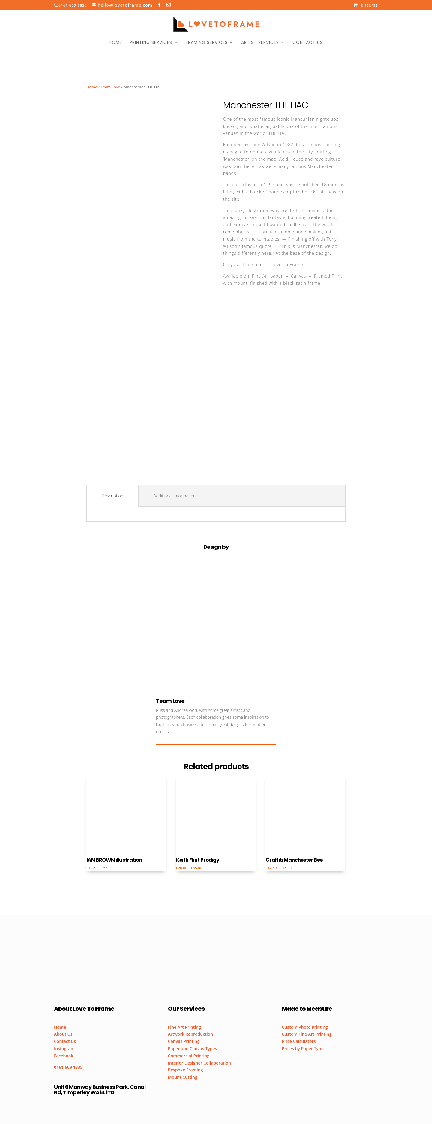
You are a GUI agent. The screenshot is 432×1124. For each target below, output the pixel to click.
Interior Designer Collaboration (199, 1063)
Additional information (175, 496)
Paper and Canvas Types (192, 1048)
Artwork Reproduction (190, 1034)
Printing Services (151, 42)
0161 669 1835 (68, 1067)
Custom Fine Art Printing (307, 1034)
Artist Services (260, 42)
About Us (63, 1034)
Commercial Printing (188, 1056)
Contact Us (307, 42)
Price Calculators (299, 1041)
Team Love (110, 87)
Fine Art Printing (184, 1027)
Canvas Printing (184, 1041)
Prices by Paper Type (303, 1048)
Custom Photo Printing (305, 1027)
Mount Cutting (182, 1077)
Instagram (64, 1048)
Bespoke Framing (185, 1070)
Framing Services (207, 42)
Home (115, 42)
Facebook (63, 1056)
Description (112, 496)
